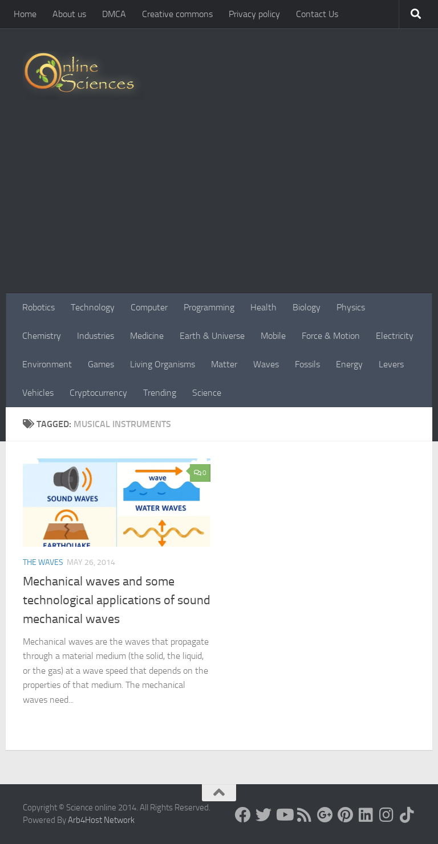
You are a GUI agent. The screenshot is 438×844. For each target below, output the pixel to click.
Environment (47, 364)
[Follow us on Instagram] (387, 815)
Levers (391, 364)
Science (206, 392)
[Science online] (243, 815)
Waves (266, 364)
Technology (93, 307)
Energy (349, 364)
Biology (307, 307)
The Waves (43, 562)
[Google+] (325, 815)
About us (69, 14)
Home (25, 14)
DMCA (114, 14)
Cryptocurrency (98, 392)
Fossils (307, 364)
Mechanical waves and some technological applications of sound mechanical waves (116, 600)
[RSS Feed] (305, 815)
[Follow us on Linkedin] (366, 815)
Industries (95, 335)
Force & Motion (331, 335)
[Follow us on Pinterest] (346, 815)
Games (101, 364)
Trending (159, 392)
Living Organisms (162, 364)
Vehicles (38, 392)
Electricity (394, 335)
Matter (224, 364)
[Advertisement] (219, 208)
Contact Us (317, 14)
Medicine (147, 335)
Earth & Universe (212, 335)
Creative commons (177, 14)
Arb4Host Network (101, 820)
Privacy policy (254, 14)
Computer (149, 307)
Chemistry (41, 335)
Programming (209, 307)
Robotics (38, 307)
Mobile (273, 335)
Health (263, 307)
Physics (350, 307)
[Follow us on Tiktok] (407, 815)
